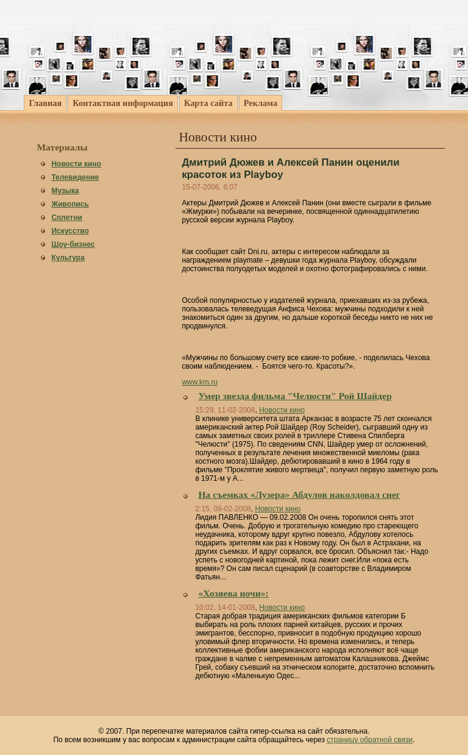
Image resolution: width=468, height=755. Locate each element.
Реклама (260, 103)
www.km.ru (200, 382)
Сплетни (66, 217)
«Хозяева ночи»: (233, 593)
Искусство (69, 231)
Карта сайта (208, 103)
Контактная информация (123, 103)
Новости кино (76, 164)
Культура (67, 257)
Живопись (69, 204)
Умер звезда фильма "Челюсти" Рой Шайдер (294, 396)
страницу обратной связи (370, 740)
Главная (45, 103)
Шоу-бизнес (72, 244)
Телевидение (75, 177)
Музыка (65, 190)
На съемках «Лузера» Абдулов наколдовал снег (299, 494)
